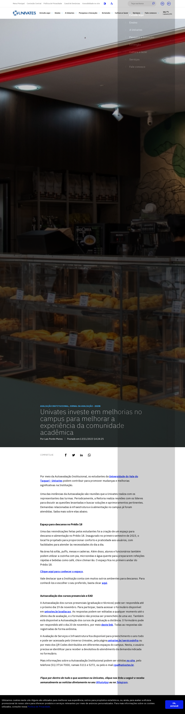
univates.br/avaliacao (57, 611)
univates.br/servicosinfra (123, 640)
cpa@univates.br (124, 665)
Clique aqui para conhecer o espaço (61, 571)
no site (130, 660)
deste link (107, 624)
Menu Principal (19, 3)
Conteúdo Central (34, 3)
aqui (104, 583)
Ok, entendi (174, 704)
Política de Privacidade (53, 3)
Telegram (121, 682)
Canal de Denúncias (72, 3)
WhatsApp (102, 682)
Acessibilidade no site (91, 3)
